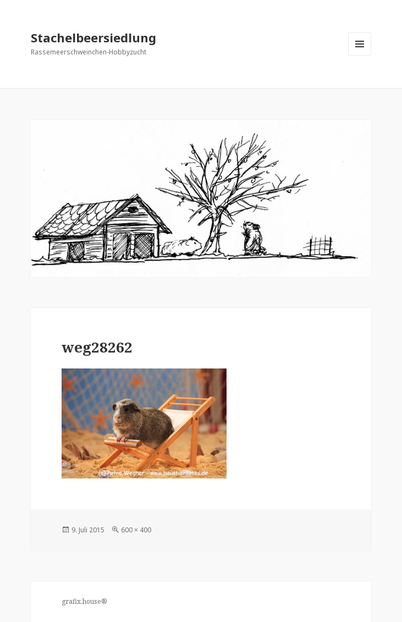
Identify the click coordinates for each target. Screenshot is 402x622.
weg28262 (97, 347)
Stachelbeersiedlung (93, 37)
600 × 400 (136, 530)
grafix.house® (84, 601)
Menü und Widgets (360, 55)
